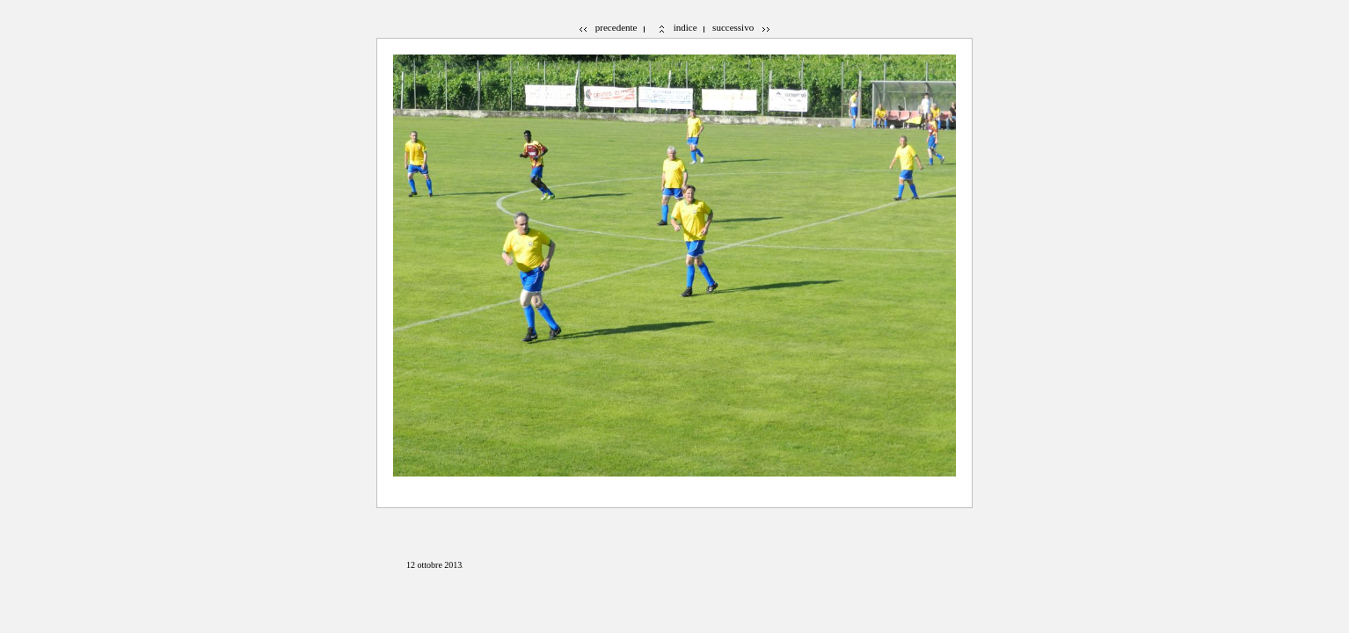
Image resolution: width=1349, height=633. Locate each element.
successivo (733, 27)
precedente (616, 27)
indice (685, 27)
